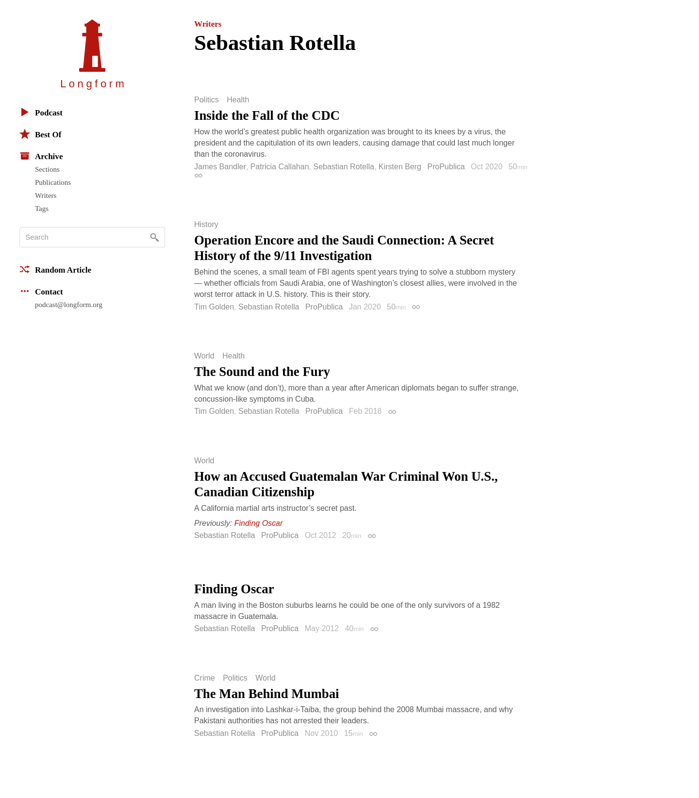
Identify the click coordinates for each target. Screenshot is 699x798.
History (206, 224)
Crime (204, 678)
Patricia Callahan (279, 167)
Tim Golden (214, 307)
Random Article (55, 269)
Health (238, 100)
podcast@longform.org (68, 305)
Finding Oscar (258, 523)
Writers (45, 195)
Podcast (41, 112)
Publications (53, 182)
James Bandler (220, 167)
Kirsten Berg (400, 167)
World (204, 356)
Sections (47, 169)
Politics (206, 100)
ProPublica (446, 167)
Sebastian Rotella (343, 167)
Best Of (40, 134)
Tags (42, 208)
